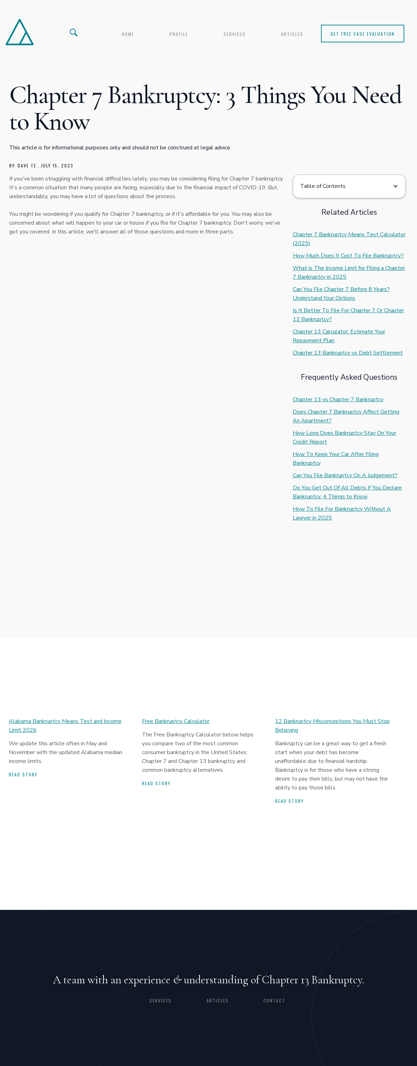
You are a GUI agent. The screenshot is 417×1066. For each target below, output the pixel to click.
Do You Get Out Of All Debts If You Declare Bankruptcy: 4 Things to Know (347, 492)
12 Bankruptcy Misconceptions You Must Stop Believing (332, 725)
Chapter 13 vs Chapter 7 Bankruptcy (338, 399)
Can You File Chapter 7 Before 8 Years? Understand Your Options (341, 293)
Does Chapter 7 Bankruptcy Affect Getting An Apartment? (346, 416)
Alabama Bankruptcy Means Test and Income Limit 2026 (65, 725)
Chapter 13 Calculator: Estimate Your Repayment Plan (339, 336)
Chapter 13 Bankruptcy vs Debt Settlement (348, 353)
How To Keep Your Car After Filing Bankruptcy (336, 458)
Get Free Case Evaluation (362, 34)
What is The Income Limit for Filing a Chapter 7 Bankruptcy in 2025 (349, 272)
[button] (349, 186)
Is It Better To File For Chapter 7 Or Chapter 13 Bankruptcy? (348, 315)
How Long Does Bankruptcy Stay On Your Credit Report (344, 437)
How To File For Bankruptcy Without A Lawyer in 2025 (342, 513)
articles (292, 34)
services (235, 34)
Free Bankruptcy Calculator (175, 721)
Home (128, 34)
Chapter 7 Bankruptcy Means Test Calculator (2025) (349, 239)
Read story (23, 774)
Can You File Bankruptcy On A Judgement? (345, 475)
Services (160, 1000)
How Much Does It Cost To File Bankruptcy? (348, 256)
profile (178, 34)
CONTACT (274, 1000)
